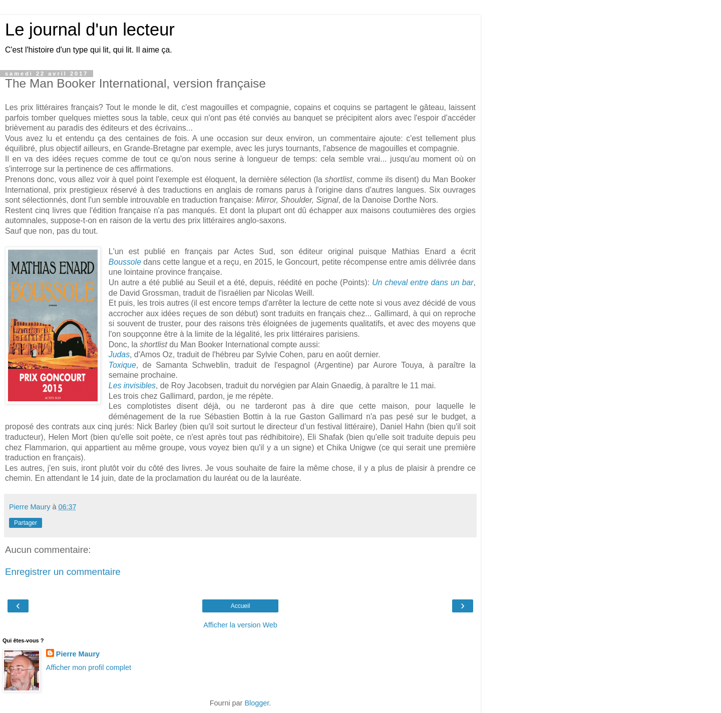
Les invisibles (132, 385)
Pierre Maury (78, 654)
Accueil (240, 605)
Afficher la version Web (240, 625)
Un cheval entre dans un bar (422, 282)
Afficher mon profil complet (88, 667)
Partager (25, 522)
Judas (119, 354)
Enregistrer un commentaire (63, 571)
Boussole (125, 262)
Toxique (122, 365)
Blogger (256, 703)
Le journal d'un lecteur (90, 29)
